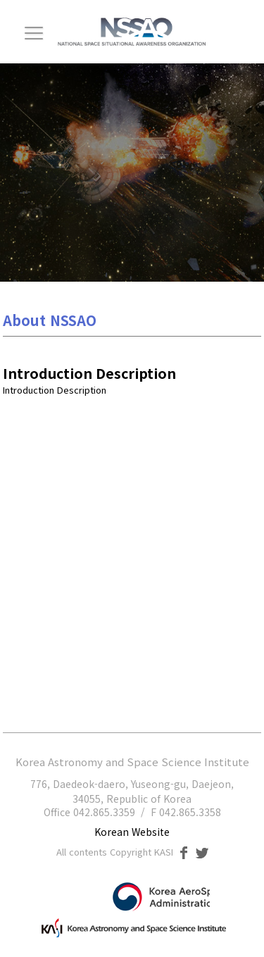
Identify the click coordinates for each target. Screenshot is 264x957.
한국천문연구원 (132, 925)
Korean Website (132, 832)
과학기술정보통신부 (153, 897)
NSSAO (132, 32)
